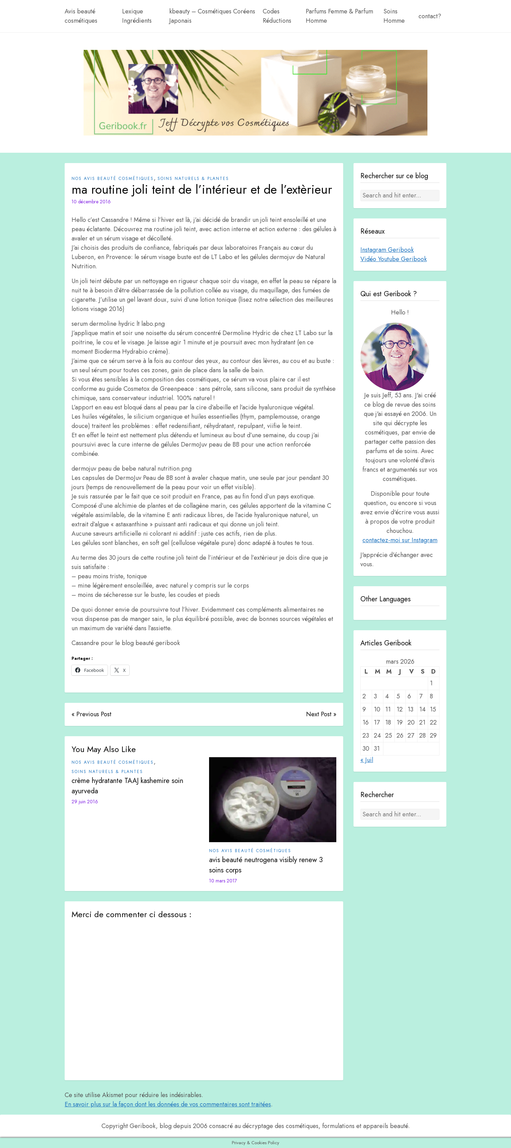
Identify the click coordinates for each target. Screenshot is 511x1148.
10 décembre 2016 (91, 201)
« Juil (366, 759)
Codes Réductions (277, 16)
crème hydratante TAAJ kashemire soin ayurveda (127, 786)
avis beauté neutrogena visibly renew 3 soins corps (266, 865)
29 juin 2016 (85, 801)
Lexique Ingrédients (137, 16)
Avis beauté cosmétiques (81, 16)
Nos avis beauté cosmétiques (113, 178)
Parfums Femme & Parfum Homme (339, 16)
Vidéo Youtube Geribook (393, 259)
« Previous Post (91, 714)
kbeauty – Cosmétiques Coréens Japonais (212, 16)
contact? (429, 16)
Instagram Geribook (387, 249)
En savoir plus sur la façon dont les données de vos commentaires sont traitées (168, 1104)
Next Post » (321, 714)
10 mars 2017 (223, 880)
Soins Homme (394, 16)
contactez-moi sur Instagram (399, 540)
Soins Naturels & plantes (193, 178)
